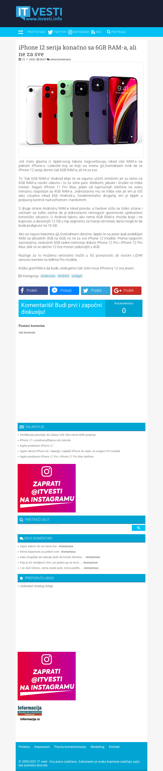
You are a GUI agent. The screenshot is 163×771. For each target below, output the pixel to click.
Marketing (97, 747)
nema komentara (60, 59)
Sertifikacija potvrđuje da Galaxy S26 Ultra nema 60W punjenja (58, 434)
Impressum (42, 747)
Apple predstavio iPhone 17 (36, 445)
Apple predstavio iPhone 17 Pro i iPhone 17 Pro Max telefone (57, 456)
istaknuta (48, 276)
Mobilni (63, 276)
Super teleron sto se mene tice (38, 546)
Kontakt (114, 747)
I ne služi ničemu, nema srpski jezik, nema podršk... (51, 568)
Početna (24, 747)
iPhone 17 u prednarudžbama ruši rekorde (45, 440)
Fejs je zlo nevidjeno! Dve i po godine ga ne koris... (50, 562)
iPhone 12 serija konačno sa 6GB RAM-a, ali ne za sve (77, 50)
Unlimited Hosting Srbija (36, 586)
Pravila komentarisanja (70, 747)
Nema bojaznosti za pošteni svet (39, 551)
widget (77, 276)
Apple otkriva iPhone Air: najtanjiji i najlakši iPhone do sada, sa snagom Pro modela (70, 451)
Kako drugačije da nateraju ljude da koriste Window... (52, 557)
